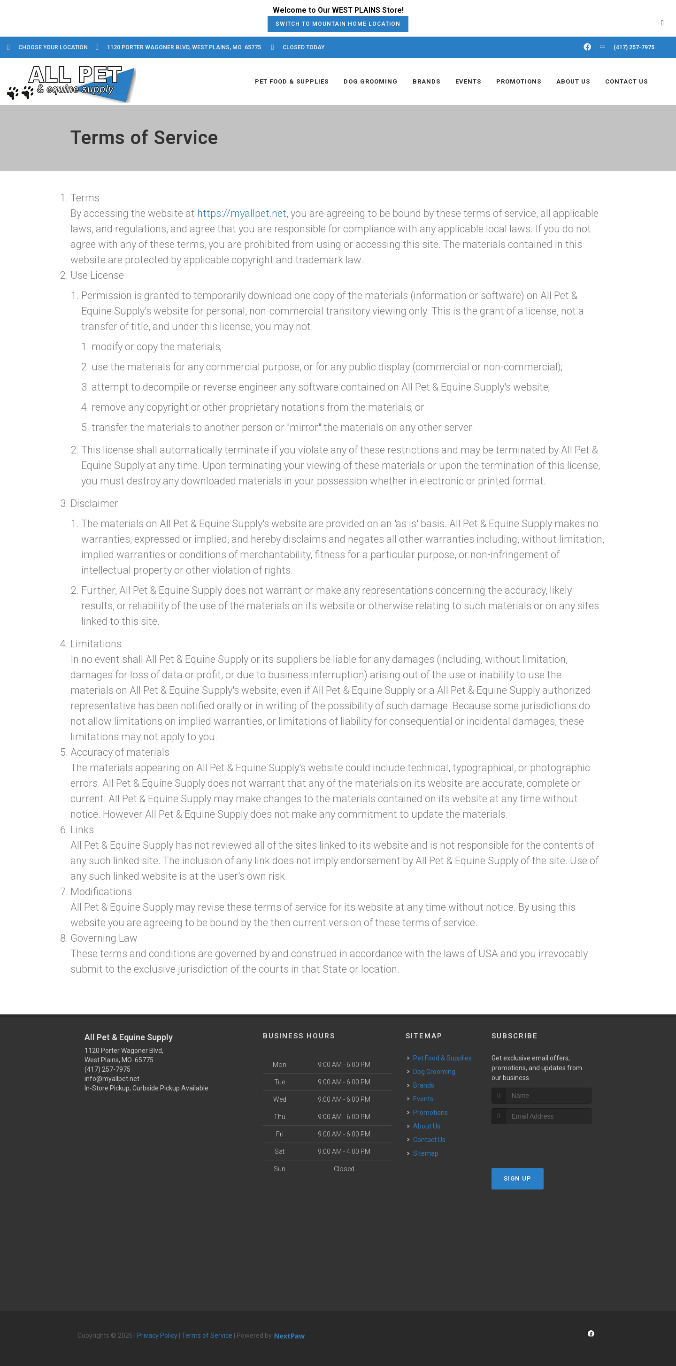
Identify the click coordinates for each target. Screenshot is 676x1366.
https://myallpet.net (241, 213)
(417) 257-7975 (107, 1069)
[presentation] (542, 1142)
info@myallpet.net (111, 1078)
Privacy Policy (157, 1335)
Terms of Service (207, 1335)
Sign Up (517, 1178)
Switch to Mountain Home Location (338, 24)
